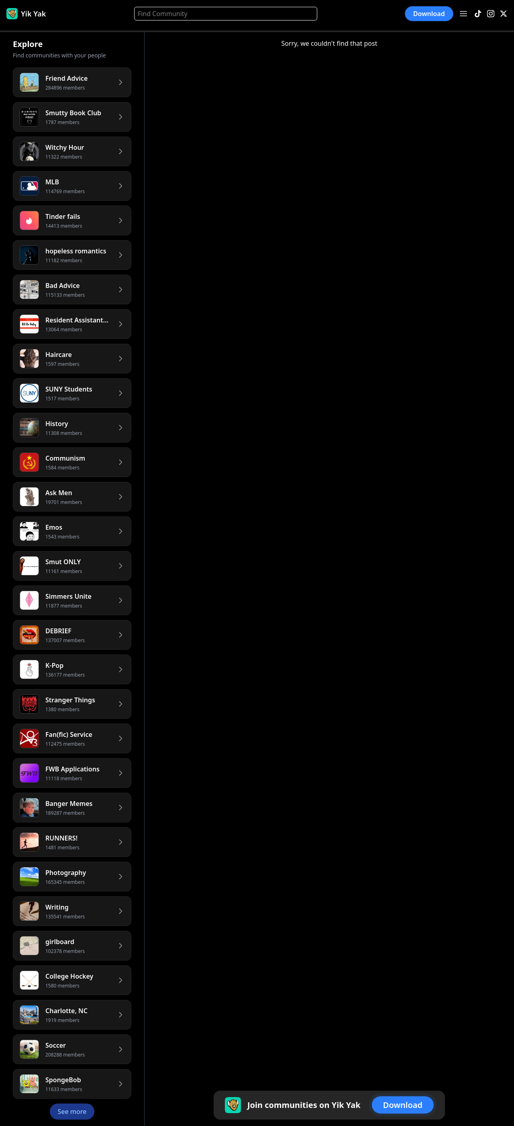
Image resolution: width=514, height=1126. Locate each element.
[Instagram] (491, 14)
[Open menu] (463, 13)
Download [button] (429, 13)
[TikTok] (478, 14)
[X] (504, 14)
